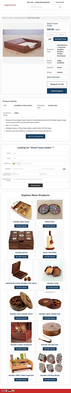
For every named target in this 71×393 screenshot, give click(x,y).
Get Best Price (60, 39)
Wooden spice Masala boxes (21, 314)
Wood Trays (49, 222)
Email (8, 158)
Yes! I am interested (35, 136)
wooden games (21, 252)
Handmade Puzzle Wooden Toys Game (21, 283)
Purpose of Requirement (6, 174)
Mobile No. (7, 163)
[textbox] (61, 34)
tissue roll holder (49, 252)
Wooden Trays (53, 283)
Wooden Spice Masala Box (49, 314)
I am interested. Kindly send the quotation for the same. (39, 179)
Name (8, 153)
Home (4, 18)
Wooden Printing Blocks (50, 375)
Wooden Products (20, 18)
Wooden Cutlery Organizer (21, 345)
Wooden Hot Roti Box (49, 345)
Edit (49, 39)
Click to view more (53, 77)
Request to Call (57, 84)
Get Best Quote (21, 226)
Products (10, 18)
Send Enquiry (57, 91)
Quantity (7, 169)
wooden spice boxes (21, 222)
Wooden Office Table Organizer (21, 375)
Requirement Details (6, 179)
